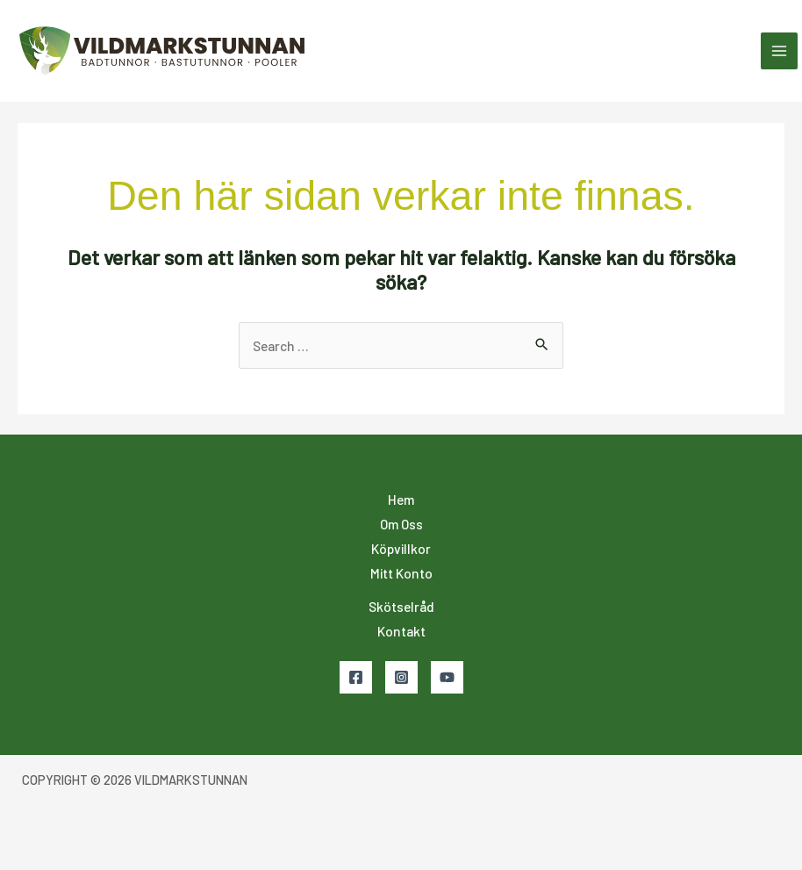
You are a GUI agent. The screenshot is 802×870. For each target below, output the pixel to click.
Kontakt (401, 630)
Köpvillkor (401, 548)
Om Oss (401, 523)
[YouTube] (447, 677)
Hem (401, 499)
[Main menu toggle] (779, 50)
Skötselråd (401, 606)
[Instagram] (401, 677)
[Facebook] (356, 677)
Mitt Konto (401, 572)
